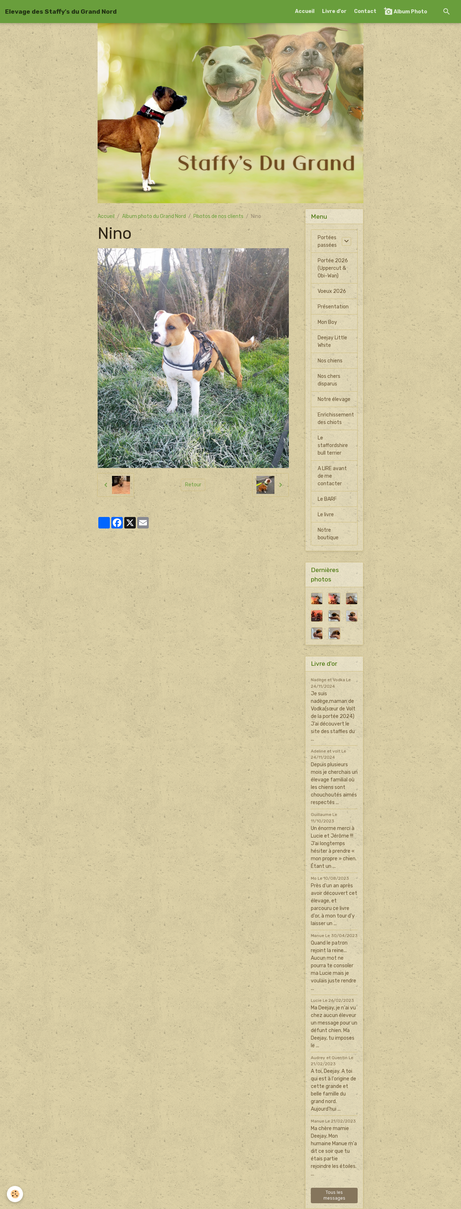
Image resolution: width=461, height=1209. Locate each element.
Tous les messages (334, 1195)
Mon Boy (327, 322)
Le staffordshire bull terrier (333, 445)
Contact (365, 11)
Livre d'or (334, 11)
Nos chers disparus (329, 380)
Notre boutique (328, 534)
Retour (193, 485)
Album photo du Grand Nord (154, 216)
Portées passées (327, 241)
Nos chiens (330, 361)
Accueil (304, 11)
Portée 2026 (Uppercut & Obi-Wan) (333, 268)
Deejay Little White (332, 341)
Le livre (326, 515)
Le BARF (327, 499)
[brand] (61, 11)
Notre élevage (334, 399)
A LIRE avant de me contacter (332, 476)
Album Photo (405, 11)
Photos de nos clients (218, 216)
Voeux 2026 (332, 291)
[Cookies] (15, 1194)
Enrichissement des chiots (336, 418)
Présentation (333, 307)
